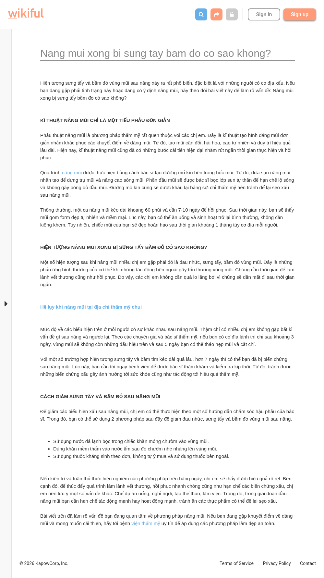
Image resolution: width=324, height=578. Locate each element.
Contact (308, 563)
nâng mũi (72, 172)
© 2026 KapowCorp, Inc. (43, 563)
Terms (237, 563)
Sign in (264, 14)
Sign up (299, 14)
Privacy (277, 563)
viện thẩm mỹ (145, 523)
